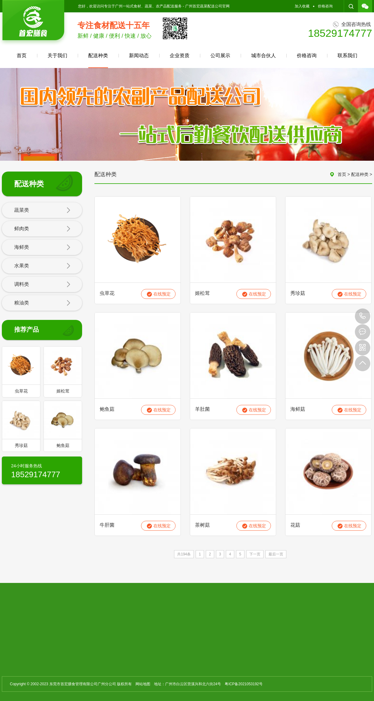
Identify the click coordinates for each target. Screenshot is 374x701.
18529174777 (362, 316)
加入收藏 (302, 6)
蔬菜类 (42, 210)
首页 (22, 55)
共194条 (184, 554)
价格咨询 (325, 6)
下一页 (254, 554)
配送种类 (98, 60)
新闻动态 (139, 55)
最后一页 (275, 554)
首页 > (344, 174)
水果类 (42, 266)
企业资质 (179, 55)
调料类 (42, 285)
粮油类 (42, 303)
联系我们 (347, 55)
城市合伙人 (263, 55)
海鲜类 (42, 247)
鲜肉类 (42, 229)
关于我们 (57, 55)
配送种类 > (361, 174)
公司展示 (220, 55)
